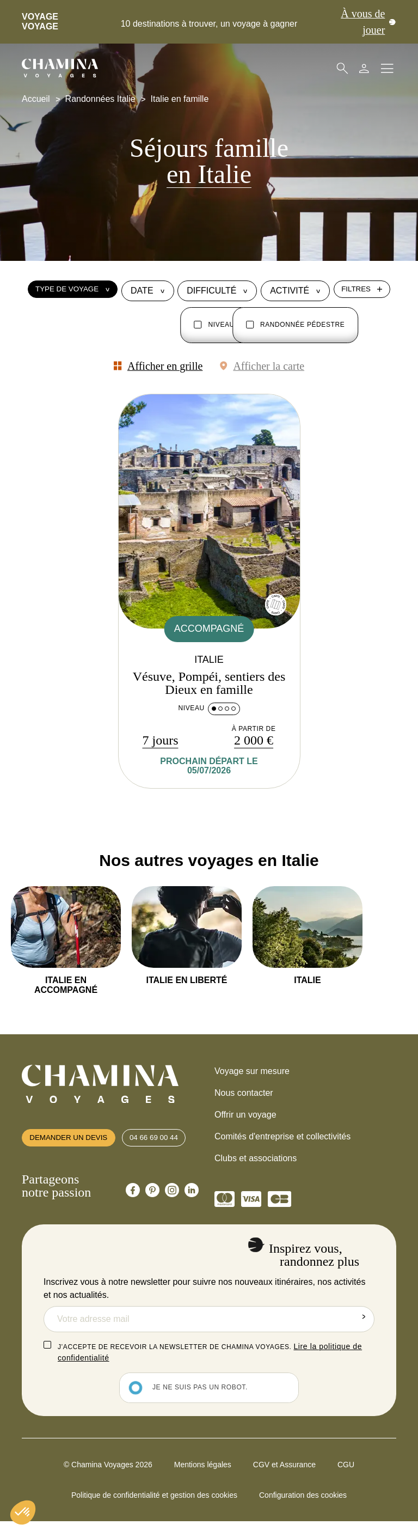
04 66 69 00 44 (168, 1148)
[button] (23, 1512)
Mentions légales (202, 1473)
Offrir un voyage (245, 1118)
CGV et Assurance (284, 1473)
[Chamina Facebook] (133, 1208)
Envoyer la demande (361, 1328)
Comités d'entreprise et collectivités (282, 1140)
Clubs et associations (255, 1162)
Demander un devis (73, 1148)
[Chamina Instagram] (172, 1208)
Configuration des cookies (303, 1504)
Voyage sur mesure (252, 1074)
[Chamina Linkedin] (192, 1208)
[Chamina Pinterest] (152, 1208)
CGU (345, 1473)
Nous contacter (243, 1096)
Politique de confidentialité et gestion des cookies (154, 1504)
